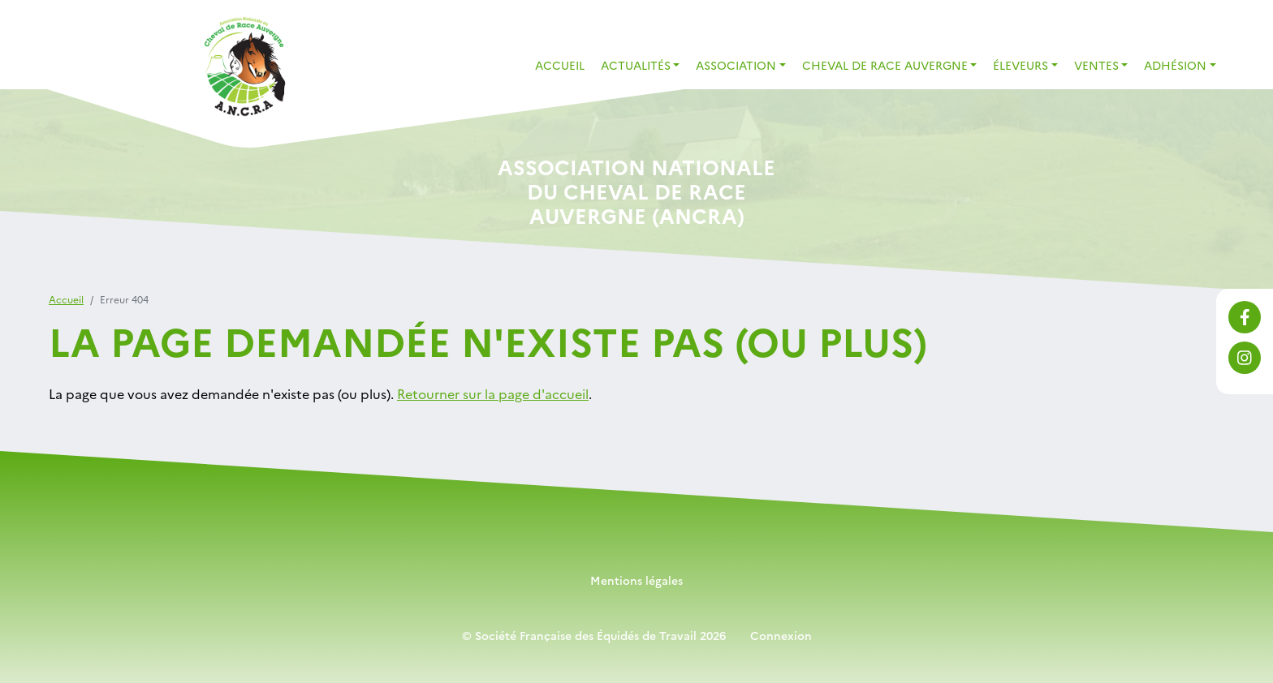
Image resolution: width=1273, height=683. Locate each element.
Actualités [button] (636, 65)
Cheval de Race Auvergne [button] (885, 65)
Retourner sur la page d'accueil (493, 393)
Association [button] (736, 65)
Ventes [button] (1096, 65)
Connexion (781, 635)
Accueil (560, 65)
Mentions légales (636, 580)
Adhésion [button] (1175, 65)
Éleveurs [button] (1020, 65)
